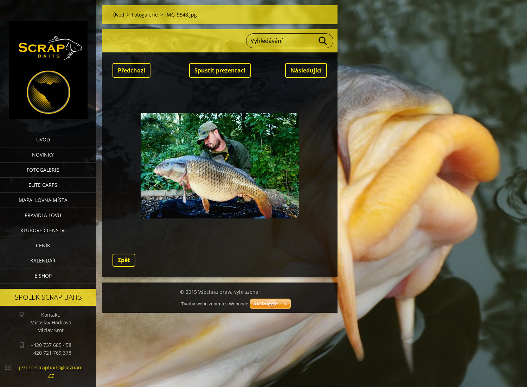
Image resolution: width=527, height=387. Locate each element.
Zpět (124, 260)
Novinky (43, 154)
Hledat (323, 41)
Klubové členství (43, 230)
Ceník (43, 245)
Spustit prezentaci (219, 70)
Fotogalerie (43, 169)
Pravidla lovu (43, 215)
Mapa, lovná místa (43, 200)
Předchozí (131, 70)
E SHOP (43, 275)
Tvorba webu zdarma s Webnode (214, 303)
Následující (306, 70)
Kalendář (43, 260)
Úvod (43, 139)
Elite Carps (42, 185)
